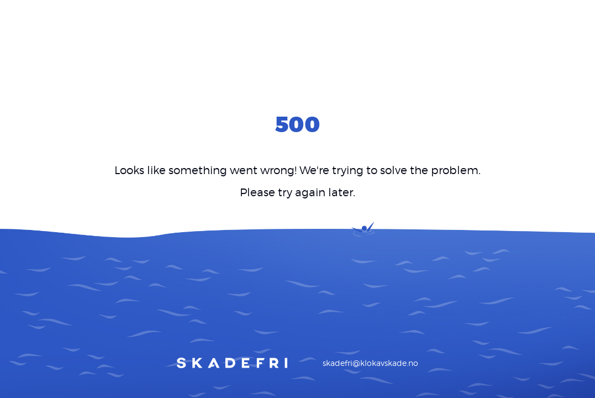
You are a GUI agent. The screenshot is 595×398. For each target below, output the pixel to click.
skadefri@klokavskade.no (370, 363)
